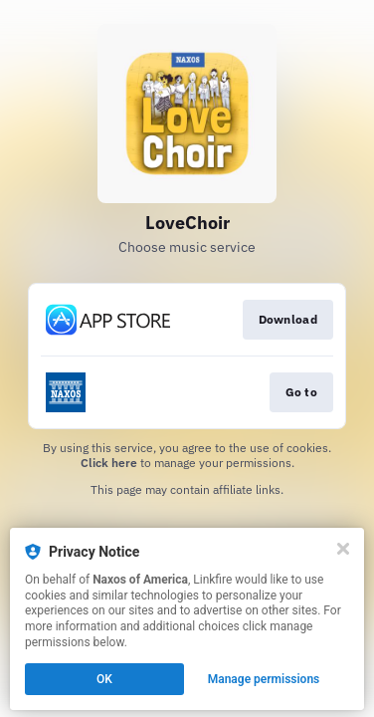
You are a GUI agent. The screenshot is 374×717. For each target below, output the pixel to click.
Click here (109, 462)
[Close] (343, 549)
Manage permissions (264, 679)
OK (104, 679)
